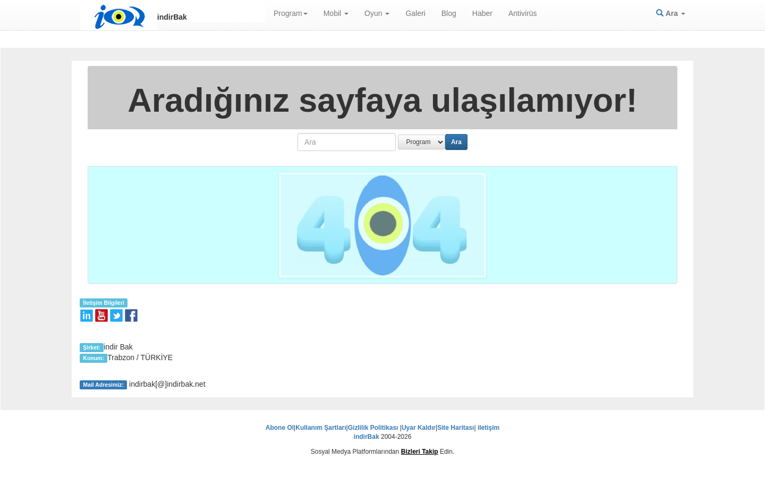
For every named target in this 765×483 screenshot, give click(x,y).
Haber (482, 13)
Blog (448, 13)
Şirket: (91, 347)
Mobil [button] (336, 13)
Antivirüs (522, 13)
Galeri (415, 13)
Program (291, 13)
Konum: (93, 358)
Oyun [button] (376, 13)
